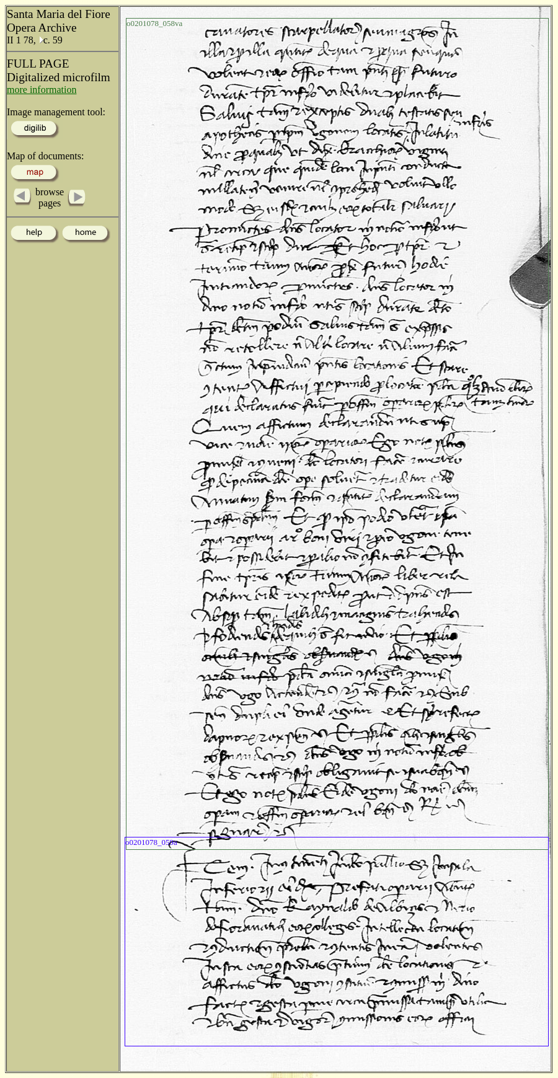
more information (41, 89)
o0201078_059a (151, 842)
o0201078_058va (154, 23)
